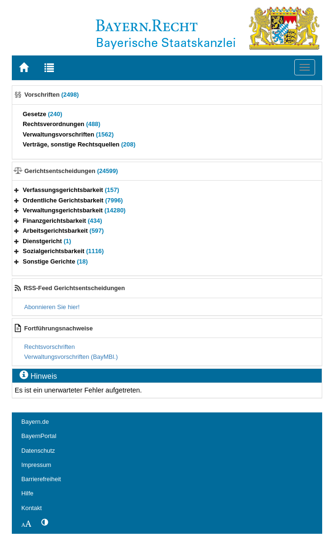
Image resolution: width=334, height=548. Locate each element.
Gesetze (42, 114)
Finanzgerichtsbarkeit (62, 220)
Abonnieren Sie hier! (51, 307)
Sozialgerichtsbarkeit (63, 251)
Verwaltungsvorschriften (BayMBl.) (71, 356)
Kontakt (31, 507)
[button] (16, 189)
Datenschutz (38, 450)
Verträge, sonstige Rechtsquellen (79, 144)
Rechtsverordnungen (61, 124)
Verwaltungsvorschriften (68, 134)
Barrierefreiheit (41, 479)
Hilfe (27, 493)
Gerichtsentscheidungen (71, 170)
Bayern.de (35, 421)
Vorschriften (52, 94)
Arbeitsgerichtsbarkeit (63, 230)
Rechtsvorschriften (49, 346)
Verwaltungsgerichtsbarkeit (74, 210)
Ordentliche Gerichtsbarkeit (73, 200)
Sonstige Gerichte (55, 261)
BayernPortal (38, 435)
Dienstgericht (47, 241)
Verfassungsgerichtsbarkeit (71, 189)
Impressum (36, 464)
